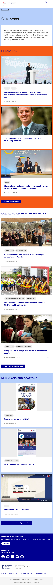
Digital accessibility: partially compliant (22, 582)
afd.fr (2, 573)
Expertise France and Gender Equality (19, 464)
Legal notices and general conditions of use (19, 579)
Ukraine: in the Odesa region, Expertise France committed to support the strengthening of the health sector (25, 94)
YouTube (17, 556)
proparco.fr (12, 573)
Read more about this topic (13, 366)
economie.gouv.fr (40, 573)
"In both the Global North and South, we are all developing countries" (23, 139)
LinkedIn (7, 556)
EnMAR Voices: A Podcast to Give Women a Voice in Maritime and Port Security (24, 304)
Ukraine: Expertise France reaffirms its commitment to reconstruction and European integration (26, 187)
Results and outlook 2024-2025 (16, 419)
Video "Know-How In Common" (16, 510)
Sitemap (36, 582)
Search (46, 2)
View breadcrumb (5, 9)
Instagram (22, 556)
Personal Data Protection (37, 579)
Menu (50, 2)
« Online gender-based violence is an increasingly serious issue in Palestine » (24, 256)
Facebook (12, 556)
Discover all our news (11, 201)
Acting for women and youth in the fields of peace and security (25, 352)
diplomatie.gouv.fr (25, 573)
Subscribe (6, 543)
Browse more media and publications (16, 523)
